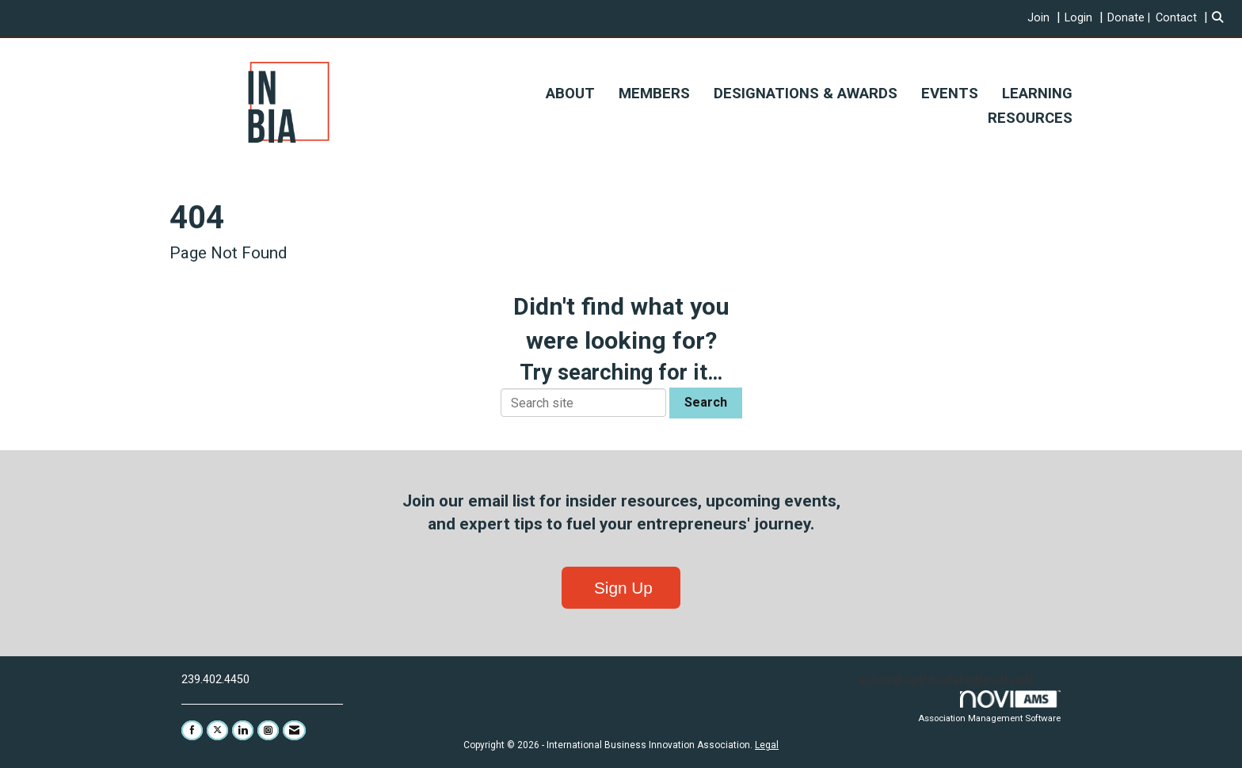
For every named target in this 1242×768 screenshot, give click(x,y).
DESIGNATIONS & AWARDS (805, 93)
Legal (767, 745)
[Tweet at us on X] (217, 730)
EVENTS (949, 93)
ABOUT (570, 93)
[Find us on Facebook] (192, 730)
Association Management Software (990, 706)
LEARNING (1037, 93)
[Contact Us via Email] (294, 730)
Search (705, 402)
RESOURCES (1030, 118)
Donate (1126, 18)
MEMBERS (654, 93)
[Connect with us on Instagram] (268, 730)
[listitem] (1046, 18)
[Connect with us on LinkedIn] (242, 730)
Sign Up (621, 588)
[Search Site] (1221, 18)
